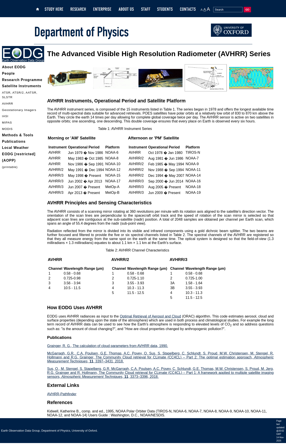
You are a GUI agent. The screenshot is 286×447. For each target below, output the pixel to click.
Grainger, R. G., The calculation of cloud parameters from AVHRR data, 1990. (107, 346)
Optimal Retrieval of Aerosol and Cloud (150, 316)
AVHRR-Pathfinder (61, 394)
